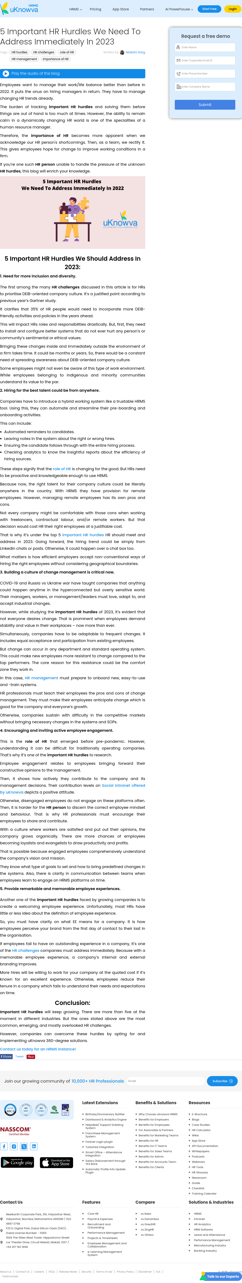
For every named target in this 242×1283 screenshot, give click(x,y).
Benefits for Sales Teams (155, 1151)
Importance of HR (55, 59)
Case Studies (201, 1124)
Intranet (199, 1219)
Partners (147, 9)
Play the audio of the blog (31, 73)
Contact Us (23, 1271)
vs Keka (146, 1213)
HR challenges (43, 52)
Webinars (198, 1161)
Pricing (95, 9)
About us (5, 1271)
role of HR (67, 52)
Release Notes (68, 1271)
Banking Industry (205, 1250)
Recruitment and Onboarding (99, 1226)
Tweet (19, 1056)
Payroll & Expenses (100, 1219)
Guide (196, 1183)
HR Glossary (200, 1172)
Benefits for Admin (151, 1156)
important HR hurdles (83, 534)
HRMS (74, 9)
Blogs (195, 1119)
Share (6, 1056)
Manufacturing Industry (210, 1245)
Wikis (195, 1135)
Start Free (209, 9)
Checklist (198, 1188)
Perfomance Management (212, 1240)
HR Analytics (202, 1224)
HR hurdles (19, 52)
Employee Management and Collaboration (107, 1245)
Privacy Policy (125, 1271)
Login (233, 9)
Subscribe (223, 1081)
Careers (39, 1271)
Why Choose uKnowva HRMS (158, 1114)
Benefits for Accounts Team (157, 1161)
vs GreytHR (148, 1224)
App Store (120, 9)
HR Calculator (201, 1130)
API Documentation (205, 1146)
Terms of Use (104, 1271)
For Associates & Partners (156, 1130)
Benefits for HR (148, 1140)
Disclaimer (145, 1271)
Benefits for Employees (154, 1124)
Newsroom (199, 1177)
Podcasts (198, 1156)
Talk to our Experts (223, 1276)
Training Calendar (204, 1193)
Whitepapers (200, 1151)
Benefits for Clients (151, 1167)
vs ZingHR (147, 1229)
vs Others (147, 1234)
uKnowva (235, 1272)
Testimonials (10, 1276)
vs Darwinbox (150, 1219)
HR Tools (197, 1167)
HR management (24, 59)
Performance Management (106, 1232)
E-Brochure (199, 1114)
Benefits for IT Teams (153, 1146)
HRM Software (203, 1229)
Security (87, 1271)
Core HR (93, 1213)
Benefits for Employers (154, 1119)
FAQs (52, 1271)
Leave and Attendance (209, 1234)
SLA (158, 1271)
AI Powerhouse (177, 9)
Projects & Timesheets (103, 1238)
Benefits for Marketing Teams (158, 1135)
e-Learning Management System (105, 1253)
